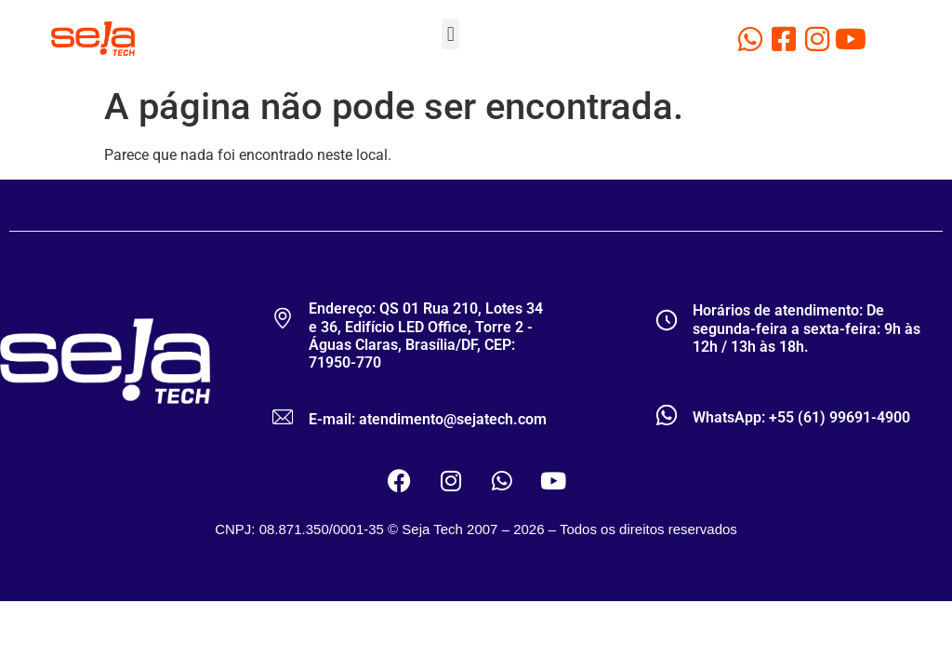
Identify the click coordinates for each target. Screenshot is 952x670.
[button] (450, 34)
